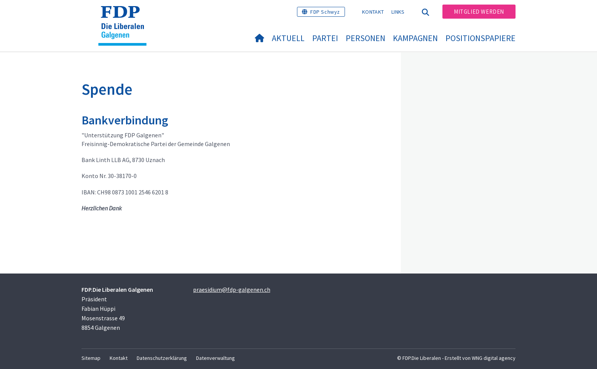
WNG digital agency (494, 358)
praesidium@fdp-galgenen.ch (231, 289)
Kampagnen (415, 38)
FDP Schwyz (325, 11)
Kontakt (373, 11)
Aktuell (288, 38)
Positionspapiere (480, 38)
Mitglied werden (479, 11)
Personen (365, 38)
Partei (325, 38)
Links (398, 11)
